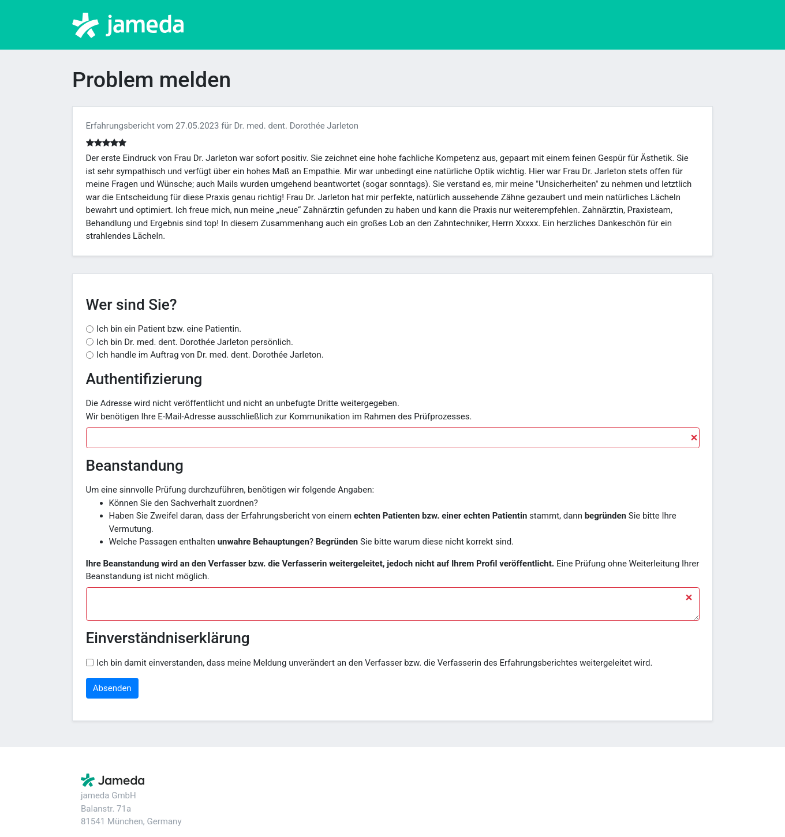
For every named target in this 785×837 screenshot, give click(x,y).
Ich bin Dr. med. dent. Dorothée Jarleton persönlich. (194, 342)
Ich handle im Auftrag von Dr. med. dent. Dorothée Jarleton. (209, 355)
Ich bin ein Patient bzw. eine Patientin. (168, 329)
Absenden (112, 688)
